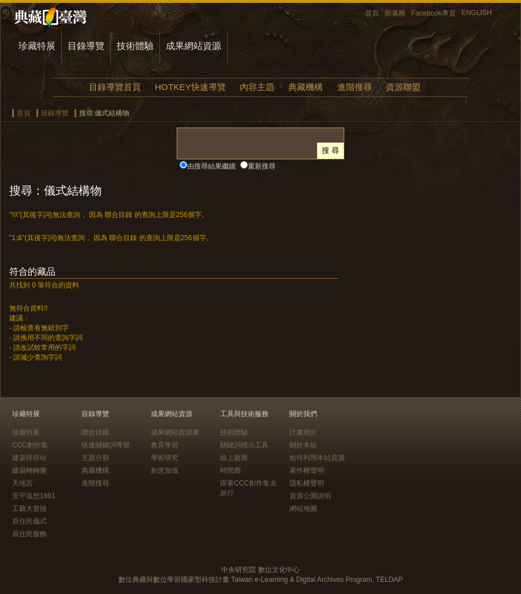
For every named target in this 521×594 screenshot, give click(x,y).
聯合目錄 (95, 432)
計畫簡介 (303, 432)
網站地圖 (303, 509)
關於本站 (303, 445)
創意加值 (164, 470)
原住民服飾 (29, 534)
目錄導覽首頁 (115, 87)
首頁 (372, 13)
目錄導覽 (86, 46)
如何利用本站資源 (317, 458)
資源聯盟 (403, 87)
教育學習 (164, 445)
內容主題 (257, 87)
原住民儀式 (29, 521)
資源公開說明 (310, 496)
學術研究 (164, 458)
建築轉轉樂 (29, 470)
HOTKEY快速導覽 (190, 87)
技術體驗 (135, 46)
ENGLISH (477, 13)
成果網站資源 (193, 46)
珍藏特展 (36, 46)
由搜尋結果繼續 (211, 166)
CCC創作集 (30, 445)
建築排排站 (29, 458)
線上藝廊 (234, 458)
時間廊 (230, 470)
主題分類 (95, 458)
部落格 (395, 13)
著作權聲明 (306, 470)
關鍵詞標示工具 (244, 445)
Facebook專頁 (433, 13)
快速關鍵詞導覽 (105, 445)
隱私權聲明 (306, 483)
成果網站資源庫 (175, 432)
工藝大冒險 (29, 509)
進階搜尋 (354, 87)
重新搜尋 (262, 166)
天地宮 (22, 483)
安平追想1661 (33, 496)
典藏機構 (305, 87)
